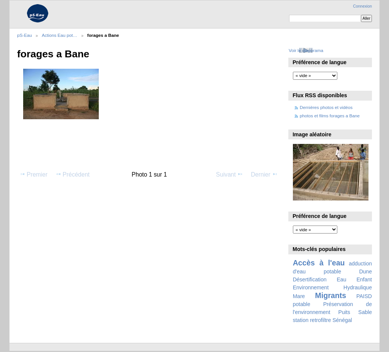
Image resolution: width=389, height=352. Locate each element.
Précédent (72, 174)
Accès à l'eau (319, 263)
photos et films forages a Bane (330, 115)
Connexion (362, 6)
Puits (344, 312)
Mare (299, 296)
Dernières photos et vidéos (326, 107)
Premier (33, 174)
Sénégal (342, 320)
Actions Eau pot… (59, 35)
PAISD (364, 296)
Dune (365, 271)
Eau (341, 279)
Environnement (311, 287)
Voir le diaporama (306, 50)
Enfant (364, 279)
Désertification (310, 279)
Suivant (229, 174)
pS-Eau (24, 35)
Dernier (264, 174)
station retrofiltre (312, 320)
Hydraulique (357, 287)
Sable (365, 312)
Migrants (330, 295)
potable (301, 304)
